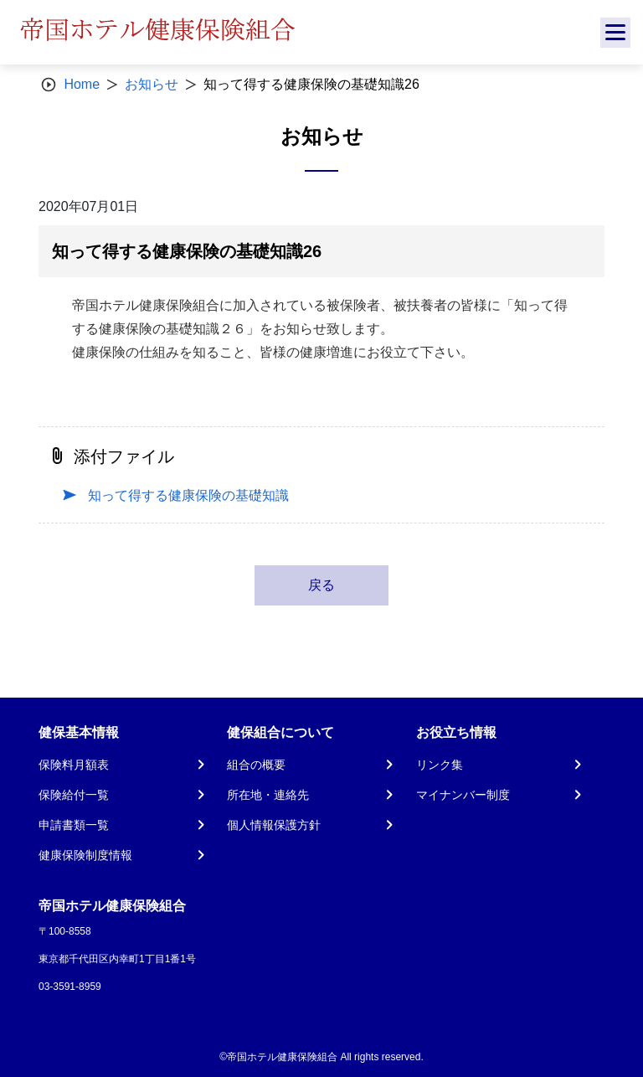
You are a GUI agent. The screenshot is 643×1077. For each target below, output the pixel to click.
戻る (321, 585)
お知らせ (151, 84)
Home (82, 84)
